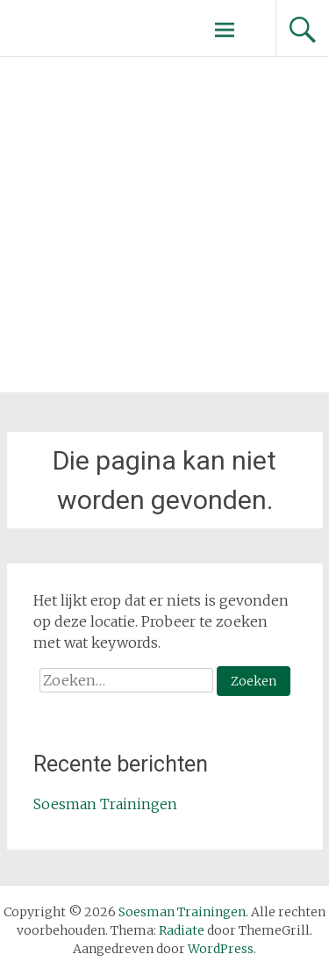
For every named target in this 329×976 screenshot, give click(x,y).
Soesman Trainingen (105, 804)
